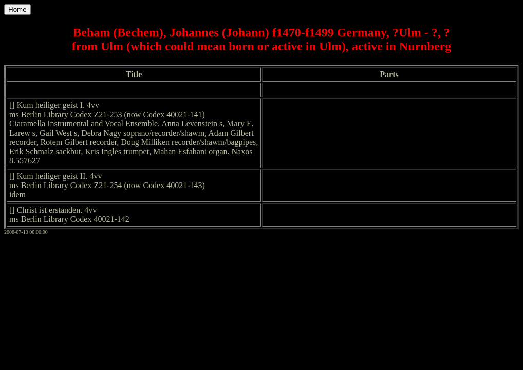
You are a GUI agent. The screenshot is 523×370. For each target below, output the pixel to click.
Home (17, 9)
